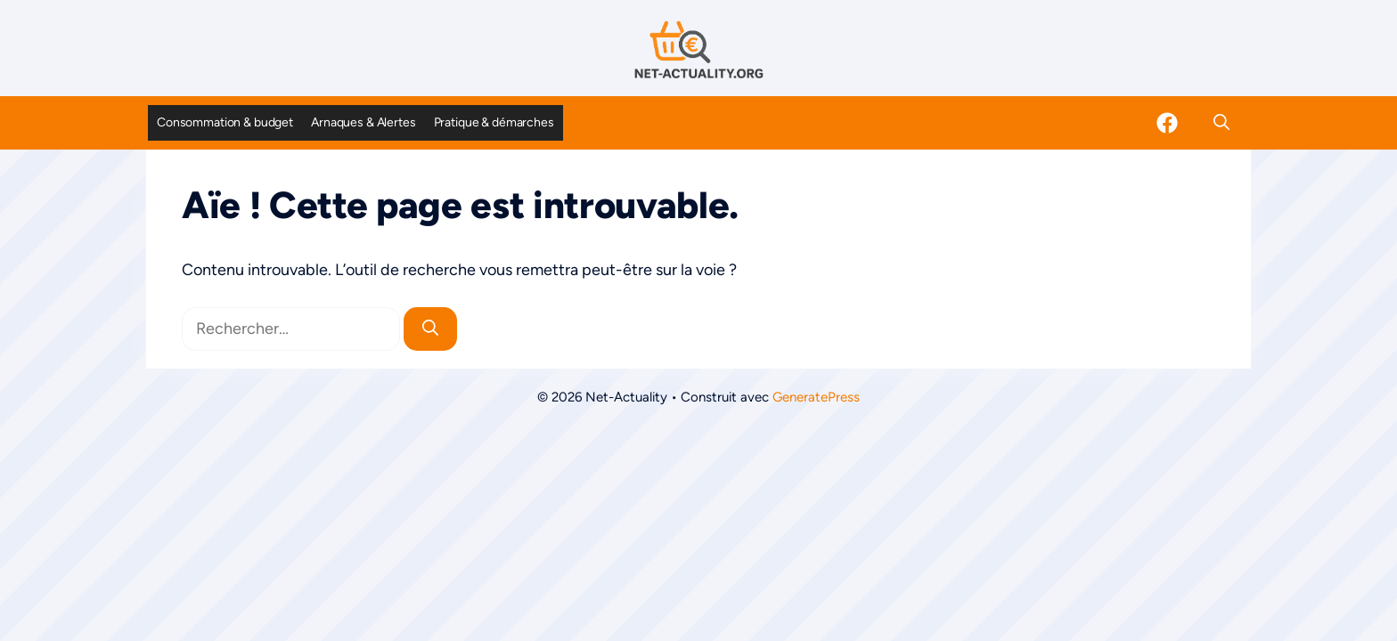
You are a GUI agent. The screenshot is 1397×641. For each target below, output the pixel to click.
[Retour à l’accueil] (698, 49)
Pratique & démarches (494, 122)
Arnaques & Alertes (363, 122)
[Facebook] (1167, 123)
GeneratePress (816, 397)
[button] (1221, 123)
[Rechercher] (430, 329)
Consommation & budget (225, 122)
